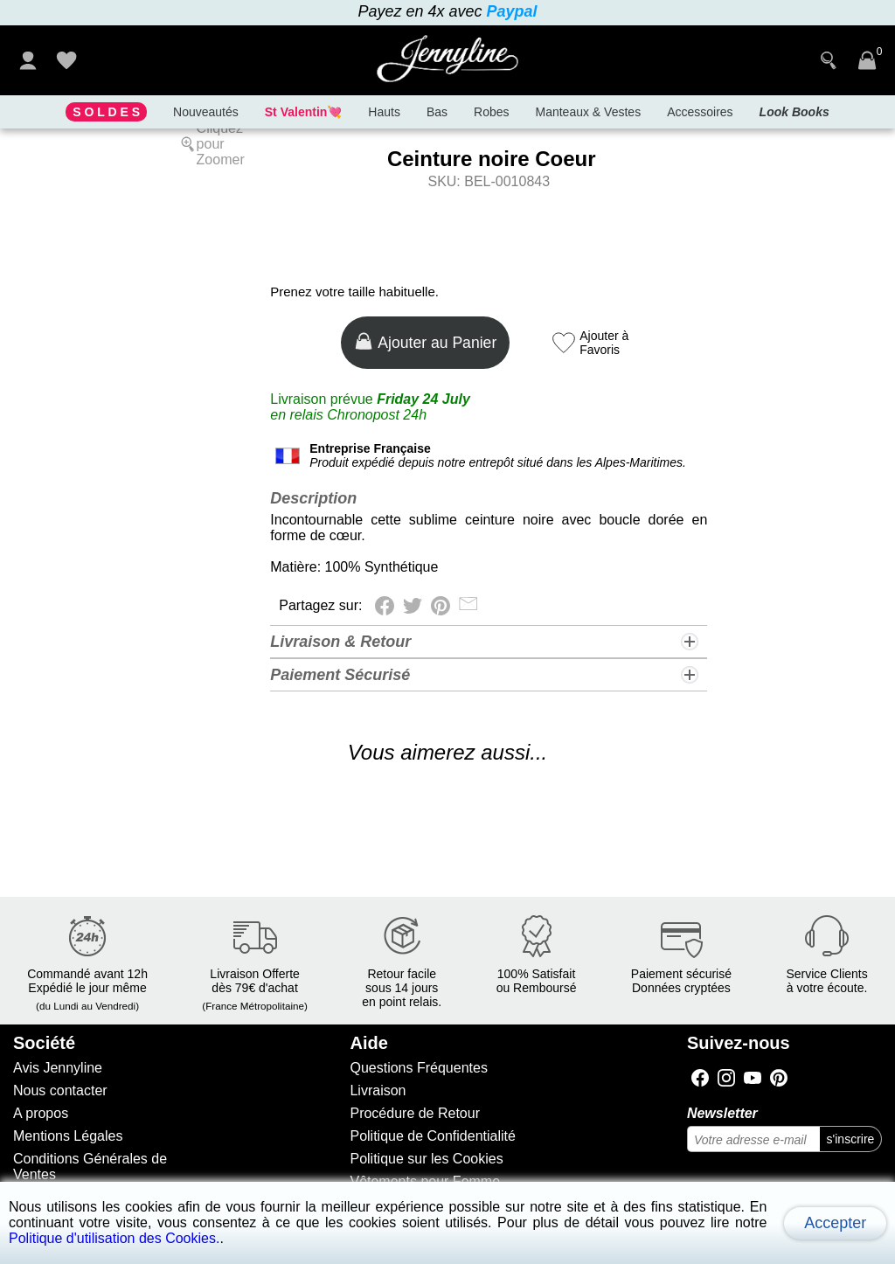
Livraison (378, 1090)
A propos (40, 1113)
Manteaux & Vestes (589, 112)
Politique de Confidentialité (432, 1136)
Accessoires (699, 112)
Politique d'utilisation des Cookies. (114, 1238)
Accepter (835, 1223)
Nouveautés (206, 112)
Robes (491, 112)
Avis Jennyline (57, 1067)
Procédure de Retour (415, 1113)
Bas (437, 112)
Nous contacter (60, 1090)
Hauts (384, 112)
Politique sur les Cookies (426, 1158)
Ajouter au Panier (427, 341)
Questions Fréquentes (418, 1067)
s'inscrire (851, 1139)
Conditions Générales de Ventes (90, 1166)
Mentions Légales (67, 1136)
